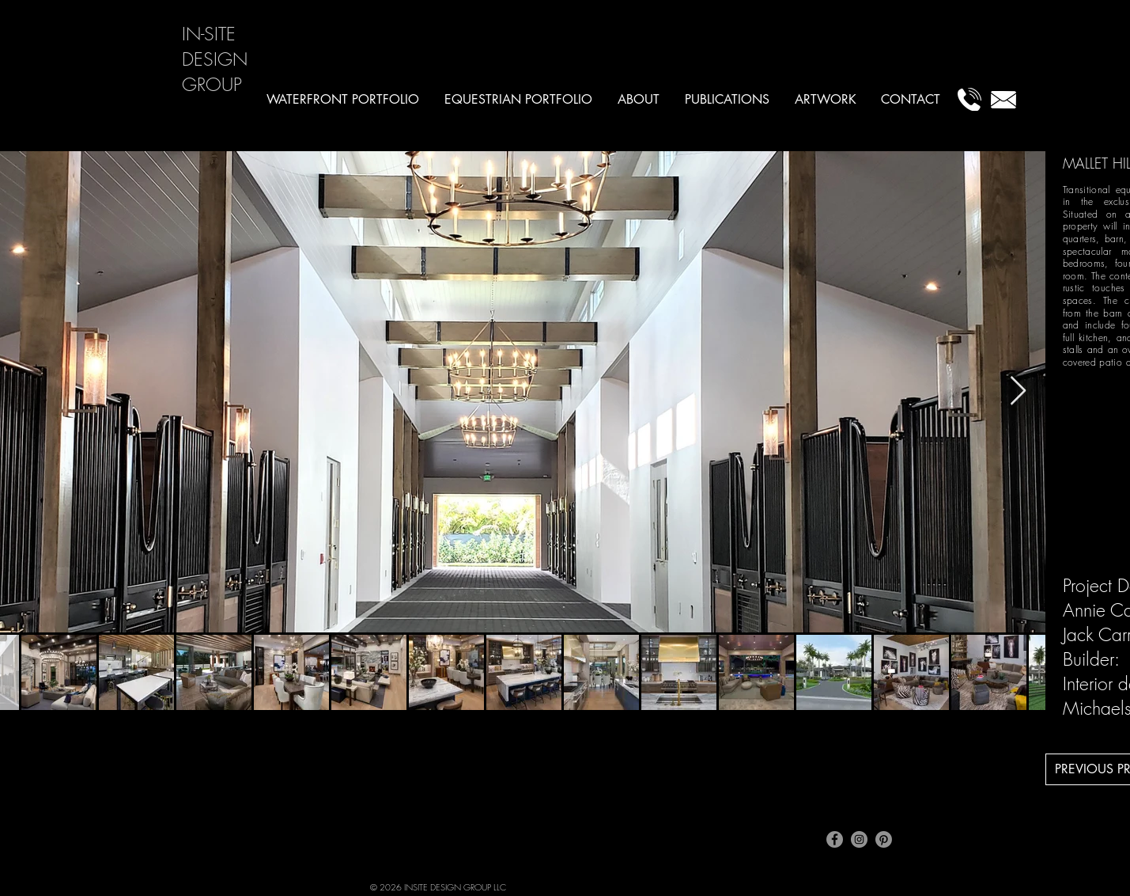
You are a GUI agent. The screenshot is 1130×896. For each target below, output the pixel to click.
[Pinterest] (883, 839)
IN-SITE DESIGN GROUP (215, 59)
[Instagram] (859, 839)
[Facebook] (834, 839)
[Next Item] (1018, 391)
